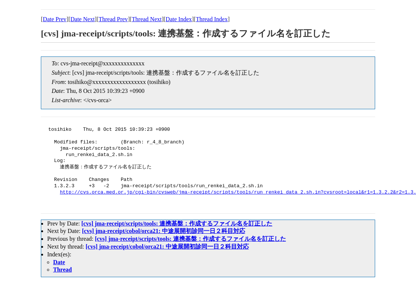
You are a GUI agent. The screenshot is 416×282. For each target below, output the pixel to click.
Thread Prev (113, 19)
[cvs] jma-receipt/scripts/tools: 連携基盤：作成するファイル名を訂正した (176, 223)
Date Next (83, 19)
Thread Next (147, 19)
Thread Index (212, 19)
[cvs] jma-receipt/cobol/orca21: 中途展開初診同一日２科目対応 (163, 231)
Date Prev (54, 19)
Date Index (179, 19)
